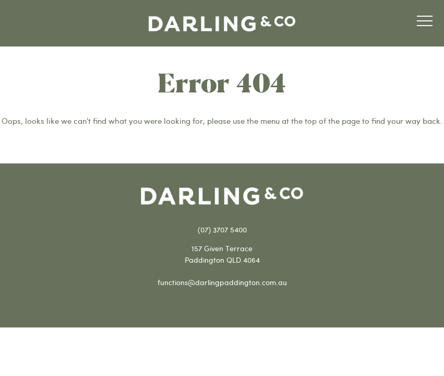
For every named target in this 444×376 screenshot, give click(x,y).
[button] (425, 22)
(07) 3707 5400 (222, 229)
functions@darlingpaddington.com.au (222, 282)
